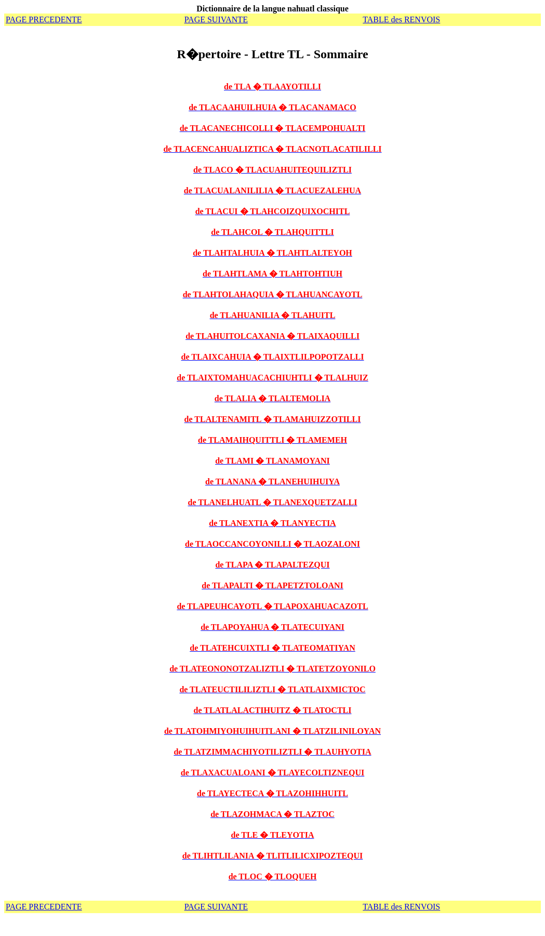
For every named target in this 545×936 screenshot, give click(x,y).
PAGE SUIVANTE (216, 19)
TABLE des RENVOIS (401, 19)
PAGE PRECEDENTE (44, 19)
